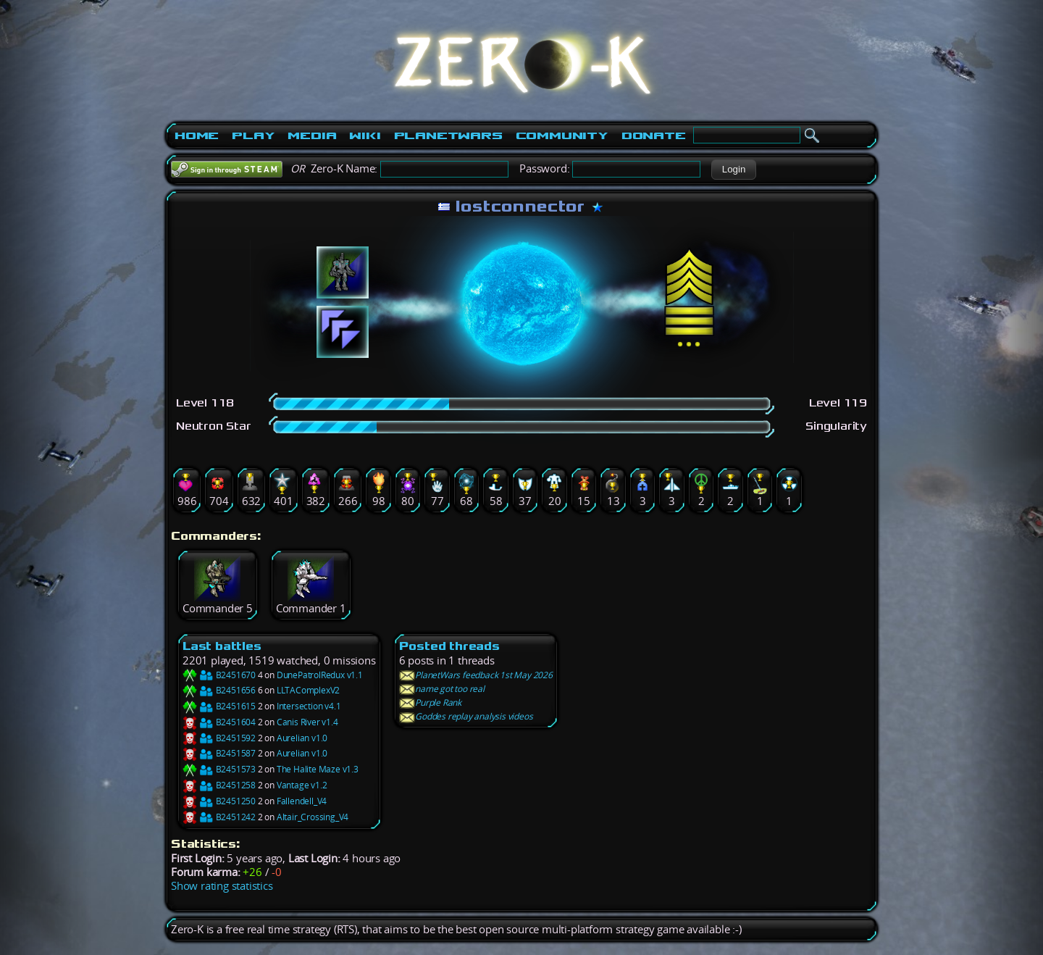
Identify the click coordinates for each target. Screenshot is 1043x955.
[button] (733, 169)
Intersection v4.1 (309, 706)
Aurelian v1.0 (302, 738)
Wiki (364, 135)
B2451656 (219, 690)
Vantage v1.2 (302, 785)
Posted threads (449, 646)
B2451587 (219, 753)
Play (253, 135)
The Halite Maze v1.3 (318, 769)
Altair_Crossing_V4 (312, 817)
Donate (653, 135)
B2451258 (219, 785)
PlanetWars (448, 135)
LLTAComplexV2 (308, 690)
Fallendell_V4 (302, 801)
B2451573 (219, 769)
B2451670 (219, 675)
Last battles (222, 646)
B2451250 (219, 801)
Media (312, 135)
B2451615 (219, 706)
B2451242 (219, 817)
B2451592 (219, 738)
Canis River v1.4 (307, 722)
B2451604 (219, 722)
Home (197, 135)
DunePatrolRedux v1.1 (320, 675)
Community (562, 135)
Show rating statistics (222, 886)
